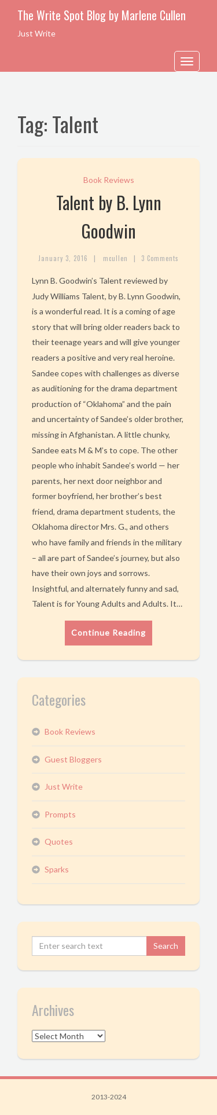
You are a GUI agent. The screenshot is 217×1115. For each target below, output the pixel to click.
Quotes (59, 841)
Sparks (57, 869)
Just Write (64, 786)
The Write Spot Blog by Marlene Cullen (101, 15)
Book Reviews (108, 180)
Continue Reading (108, 632)
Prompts (60, 814)
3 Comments (160, 258)
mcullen (115, 258)
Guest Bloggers (73, 759)
